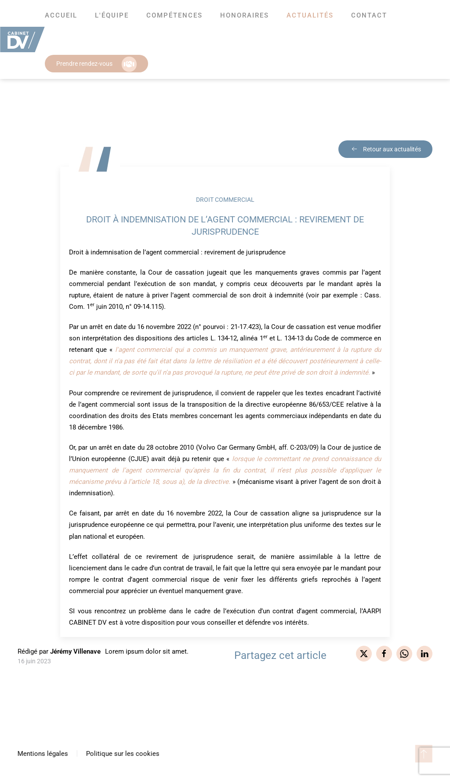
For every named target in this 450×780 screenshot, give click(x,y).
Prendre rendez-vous (96, 64)
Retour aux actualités (385, 149)
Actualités (310, 15)
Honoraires (244, 15)
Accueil (61, 15)
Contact (369, 15)
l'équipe (112, 15)
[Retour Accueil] (22, 39)
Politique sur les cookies (122, 754)
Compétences (174, 15)
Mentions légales (42, 754)
